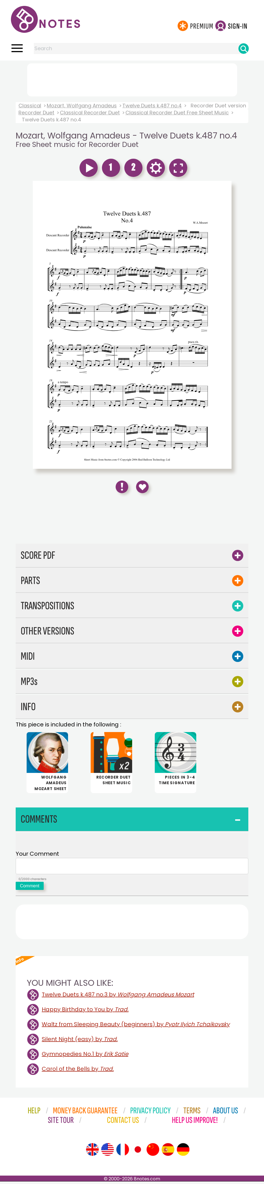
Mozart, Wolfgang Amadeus (82, 105)
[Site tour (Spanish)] (168, 1152)
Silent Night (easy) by (80, 1041)
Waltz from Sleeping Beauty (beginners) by (136, 1027)
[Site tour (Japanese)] (138, 1152)
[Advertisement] (132, 78)
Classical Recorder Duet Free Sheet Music (177, 112)
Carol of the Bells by (78, 1071)
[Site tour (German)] (183, 1152)
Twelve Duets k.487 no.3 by (118, 997)
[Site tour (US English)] (108, 1152)
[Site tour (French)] (123, 1152)
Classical (29, 105)
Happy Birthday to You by (85, 1012)
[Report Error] (122, 487)
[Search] (243, 48)
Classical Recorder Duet (90, 112)
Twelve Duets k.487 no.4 (152, 105)
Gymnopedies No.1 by (85, 1056)
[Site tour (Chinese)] (153, 1152)
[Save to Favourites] (142, 487)
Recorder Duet (36, 112)
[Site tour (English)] (92, 1152)
